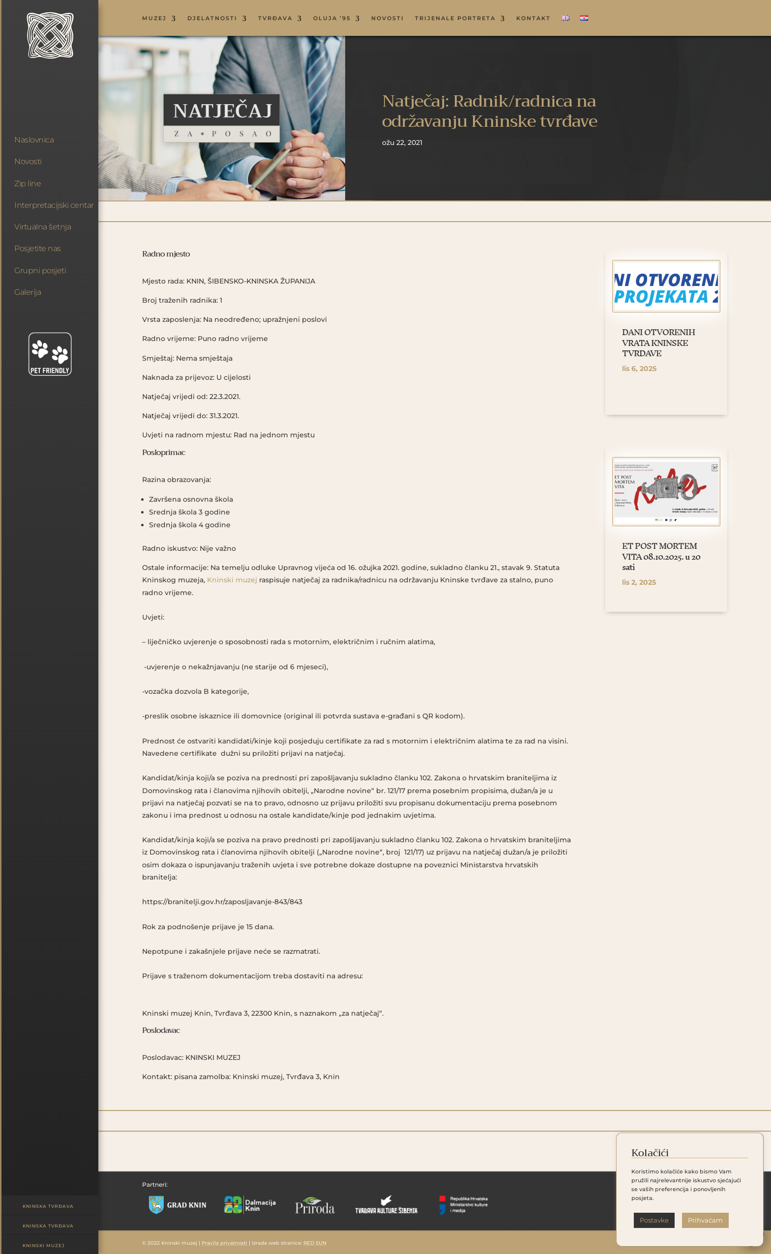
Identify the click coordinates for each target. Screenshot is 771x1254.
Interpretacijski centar (54, 205)
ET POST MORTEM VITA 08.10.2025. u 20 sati (661, 556)
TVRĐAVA (275, 18)
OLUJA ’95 (332, 18)
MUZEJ (154, 18)
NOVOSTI (387, 18)
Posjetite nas (37, 248)
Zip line (27, 183)
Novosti (28, 161)
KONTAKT (533, 18)
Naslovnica (34, 139)
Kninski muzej (44, 1245)
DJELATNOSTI (212, 18)
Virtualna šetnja (42, 226)
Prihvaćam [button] (705, 1220)
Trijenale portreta (455, 18)
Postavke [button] (654, 1220)
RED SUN (314, 1243)
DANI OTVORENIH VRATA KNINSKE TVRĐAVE (658, 342)
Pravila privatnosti (224, 1243)
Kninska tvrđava (48, 1206)
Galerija (27, 292)
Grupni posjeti (40, 270)
